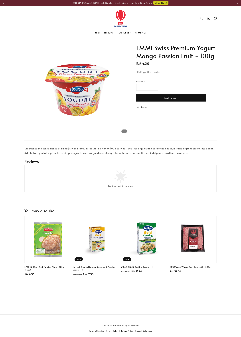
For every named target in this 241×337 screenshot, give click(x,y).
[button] (201, 18)
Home (97, 32)
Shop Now (170, 2)
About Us (124, 32)
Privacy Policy (112, 331)
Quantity (140, 81)
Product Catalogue (143, 331)
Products (108, 32)
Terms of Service (96, 331)
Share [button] (141, 107)
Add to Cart (171, 97)
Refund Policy (127, 331)
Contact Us (140, 32)
